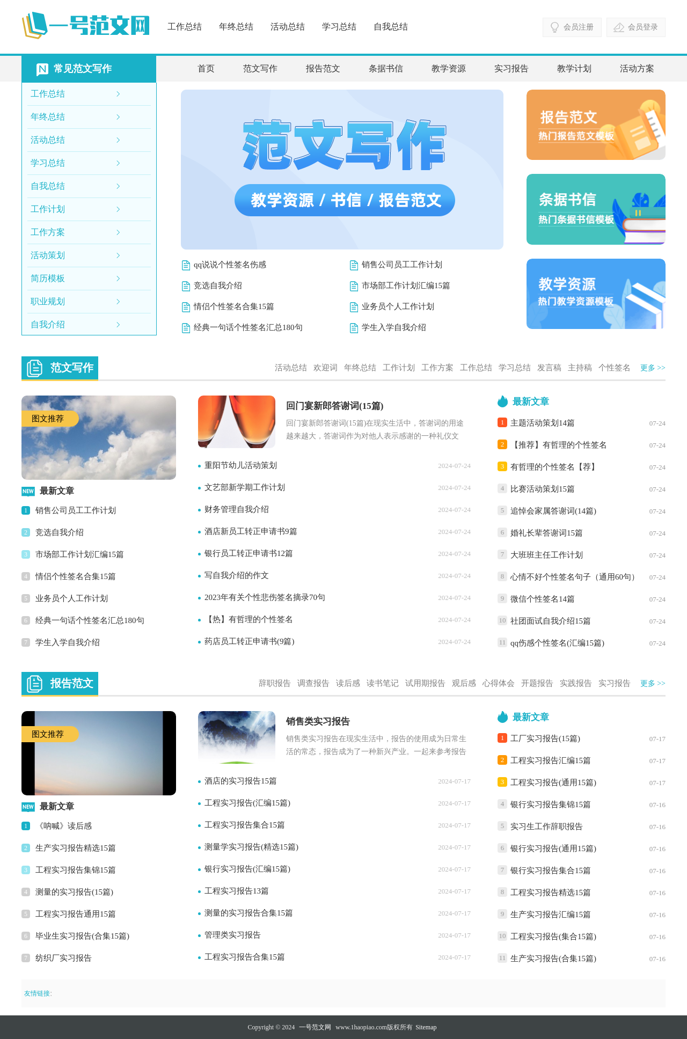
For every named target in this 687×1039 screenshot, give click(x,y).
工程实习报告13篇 (236, 891)
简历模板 (48, 278)
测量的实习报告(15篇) (74, 892)
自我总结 (391, 26)
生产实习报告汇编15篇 (550, 914)
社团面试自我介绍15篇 (550, 621)
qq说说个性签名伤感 (230, 264)
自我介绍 (48, 324)
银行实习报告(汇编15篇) (247, 869)
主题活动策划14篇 (542, 423)
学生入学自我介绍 (394, 327)
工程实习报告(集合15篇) (553, 936)
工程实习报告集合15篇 (244, 825)
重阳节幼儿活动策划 (240, 465)
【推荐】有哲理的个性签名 (558, 445)
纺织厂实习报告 (63, 958)
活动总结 (288, 26)
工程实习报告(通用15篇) (553, 782)
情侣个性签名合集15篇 (234, 306)
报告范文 (323, 68)
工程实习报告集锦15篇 (75, 870)
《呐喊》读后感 (63, 826)
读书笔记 (383, 683)
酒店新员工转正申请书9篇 (250, 531)
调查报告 (313, 683)
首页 (206, 68)
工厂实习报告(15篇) (545, 738)
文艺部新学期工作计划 (244, 487)
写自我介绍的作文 (236, 575)
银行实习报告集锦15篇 (550, 804)
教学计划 (574, 68)
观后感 (464, 683)
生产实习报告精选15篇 (75, 848)
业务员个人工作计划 (398, 306)
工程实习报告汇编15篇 (550, 760)
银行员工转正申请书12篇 (248, 553)
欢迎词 (325, 367)
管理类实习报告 (232, 935)
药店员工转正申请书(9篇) (249, 641)
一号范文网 (315, 1027)
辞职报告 (275, 683)
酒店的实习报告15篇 (240, 781)
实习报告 (511, 68)
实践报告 (576, 683)
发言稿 (549, 367)
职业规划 (48, 301)
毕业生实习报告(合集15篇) (82, 936)
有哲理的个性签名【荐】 (554, 467)
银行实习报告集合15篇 (550, 870)
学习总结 (339, 26)
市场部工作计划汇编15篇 (406, 285)
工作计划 (48, 209)
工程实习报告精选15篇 (550, 892)
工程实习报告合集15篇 (244, 957)
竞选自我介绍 (218, 285)
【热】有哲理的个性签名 (248, 619)
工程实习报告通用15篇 (75, 914)
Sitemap (425, 1027)
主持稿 (580, 367)
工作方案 (48, 232)
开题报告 (537, 683)
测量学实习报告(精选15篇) (251, 847)
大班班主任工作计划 (546, 555)
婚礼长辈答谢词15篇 (546, 533)
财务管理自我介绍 (236, 509)
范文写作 (260, 68)
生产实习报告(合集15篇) (553, 958)
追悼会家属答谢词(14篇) (553, 511)
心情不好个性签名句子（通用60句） (574, 577)
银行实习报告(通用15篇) (553, 848)
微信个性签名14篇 (542, 599)
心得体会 (499, 683)
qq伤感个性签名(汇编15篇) (557, 643)
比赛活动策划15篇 (542, 489)
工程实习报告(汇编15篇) (247, 803)
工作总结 (184, 26)
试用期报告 (425, 683)
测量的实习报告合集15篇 (248, 913)
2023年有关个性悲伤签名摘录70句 (264, 597)
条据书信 (386, 68)
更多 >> (653, 368)
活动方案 (637, 68)
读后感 (348, 683)
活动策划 (48, 255)
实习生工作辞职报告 (546, 826)
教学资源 (449, 68)
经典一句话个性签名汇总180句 (248, 327)
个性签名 (614, 367)
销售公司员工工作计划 (402, 264)
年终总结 (236, 26)
